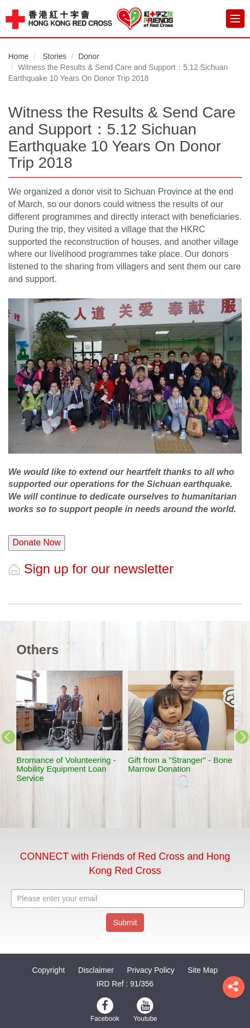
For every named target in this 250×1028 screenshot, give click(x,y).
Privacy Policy (151, 970)
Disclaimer (96, 970)
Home (18, 56)
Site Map (203, 970)
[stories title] (69, 710)
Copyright (48, 970)
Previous (8, 737)
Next (242, 737)
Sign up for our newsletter (90, 568)
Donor (88, 56)
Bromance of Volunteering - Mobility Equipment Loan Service (66, 769)
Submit (125, 922)
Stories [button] (55, 56)
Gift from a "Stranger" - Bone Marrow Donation (180, 764)
